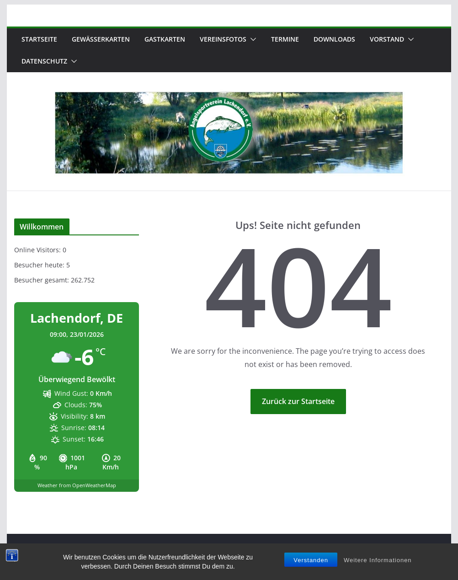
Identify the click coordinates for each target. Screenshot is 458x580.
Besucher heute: (40, 265)
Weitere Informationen (378, 560)
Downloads (334, 39)
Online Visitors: (38, 249)
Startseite (39, 39)
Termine (285, 39)
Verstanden (310, 560)
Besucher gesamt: (42, 280)
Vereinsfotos (223, 39)
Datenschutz (44, 61)
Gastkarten (164, 39)
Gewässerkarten (101, 39)
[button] (251, 39)
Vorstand (387, 39)
